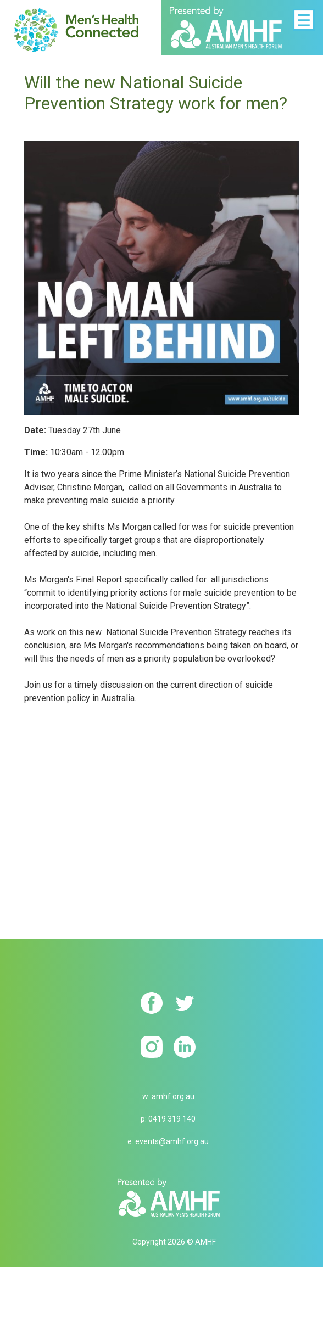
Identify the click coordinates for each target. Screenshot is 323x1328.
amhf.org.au (173, 1096)
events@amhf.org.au (172, 1141)
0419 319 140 (172, 1118)
